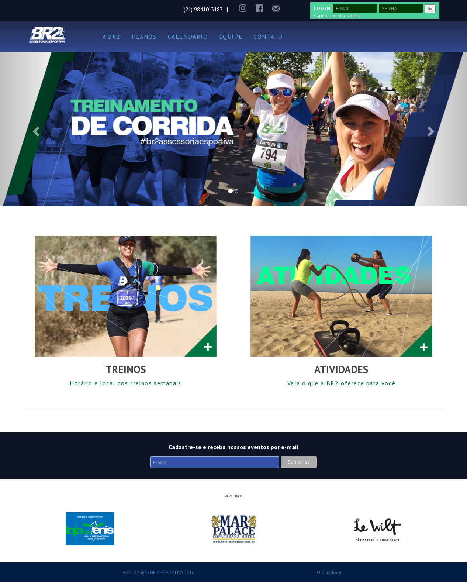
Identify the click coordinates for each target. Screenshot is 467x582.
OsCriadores (329, 572)
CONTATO (268, 36)
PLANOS (144, 36)
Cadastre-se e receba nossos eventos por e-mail (233, 447)
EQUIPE (231, 36)
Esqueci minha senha (337, 15)
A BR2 (112, 36)
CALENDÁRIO (188, 36)
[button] (35, 129)
